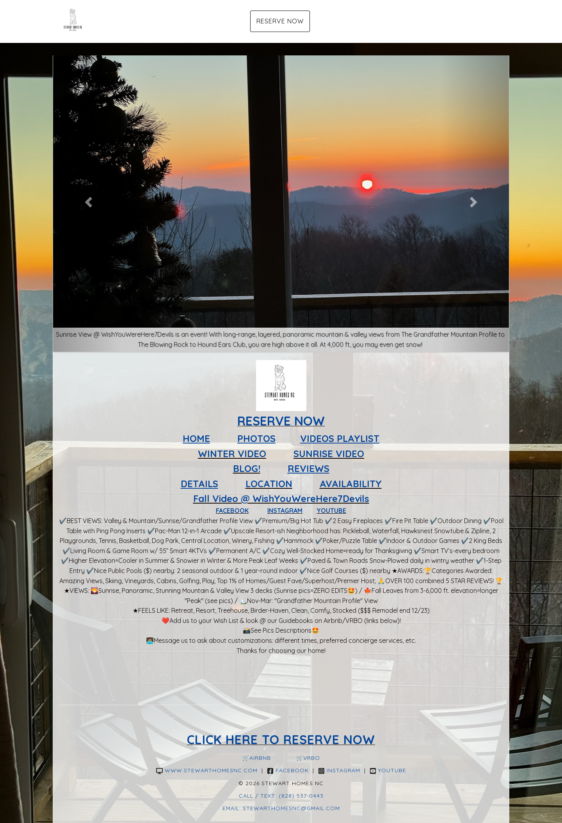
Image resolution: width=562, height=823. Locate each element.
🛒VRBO (308, 757)
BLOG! (246, 468)
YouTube (388, 770)
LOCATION (268, 484)
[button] (87, 200)
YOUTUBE (331, 510)
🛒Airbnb (256, 757)
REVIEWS (308, 468)
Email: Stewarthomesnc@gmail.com (281, 808)
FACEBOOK (232, 510)
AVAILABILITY (351, 484)
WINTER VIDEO (232, 453)
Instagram (339, 770)
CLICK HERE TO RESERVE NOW (281, 739)
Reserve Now (280, 21)
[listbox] (281, 200)
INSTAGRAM (284, 510)
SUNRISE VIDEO (328, 453)
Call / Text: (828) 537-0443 (281, 795)
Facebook (288, 770)
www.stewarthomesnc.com (207, 770)
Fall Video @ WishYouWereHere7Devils (281, 498)
